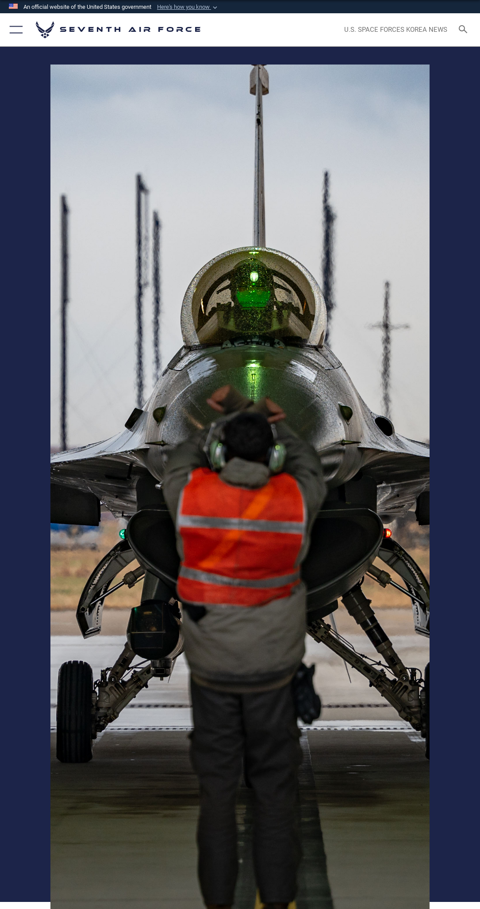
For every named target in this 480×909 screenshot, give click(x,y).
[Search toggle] (464, 30)
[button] (188, 7)
